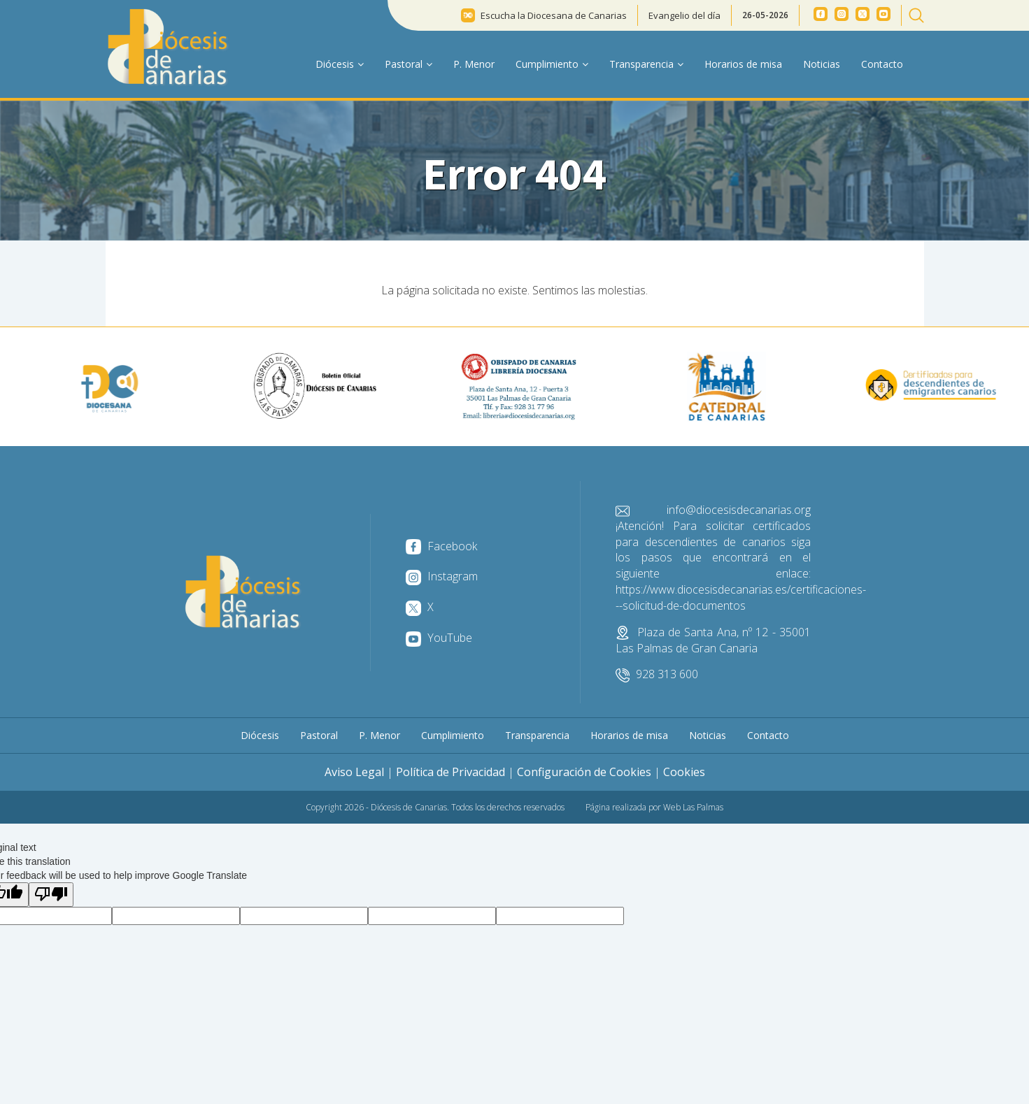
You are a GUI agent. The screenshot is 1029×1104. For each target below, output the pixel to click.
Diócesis (260, 735)
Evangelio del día (684, 15)
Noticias (821, 64)
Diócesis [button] (339, 64)
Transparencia (537, 735)
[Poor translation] (51, 894)
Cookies (684, 772)
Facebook (441, 546)
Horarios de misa (743, 64)
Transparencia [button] (646, 64)
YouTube (439, 637)
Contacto (882, 64)
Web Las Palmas (693, 807)
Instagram (442, 576)
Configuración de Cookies (584, 772)
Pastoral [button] (408, 64)
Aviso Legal (354, 772)
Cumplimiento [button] (552, 64)
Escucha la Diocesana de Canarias (554, 15)
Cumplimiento (452, 735)
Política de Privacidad (450, 772)
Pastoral (319, 735)
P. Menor (474, 64)
